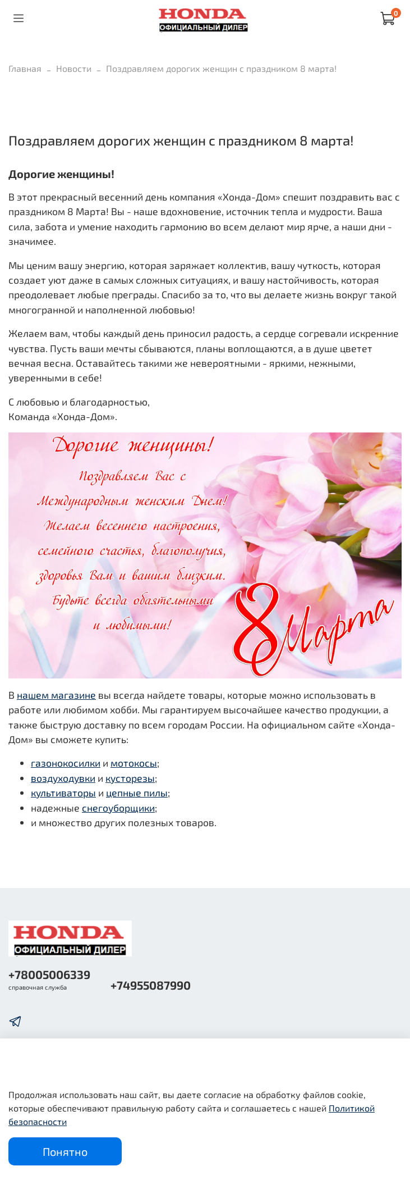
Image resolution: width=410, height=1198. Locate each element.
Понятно (65, 1151)
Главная (25, 68)
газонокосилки (65, 763)
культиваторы (63, 792)
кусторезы (130, 778)
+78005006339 (49, 974)
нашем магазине (56, 695)
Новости (73, 68)
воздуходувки (63, 778)
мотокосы (133, 763)
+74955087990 (150, 985)
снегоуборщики (118, 807)
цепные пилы (137, 792)
